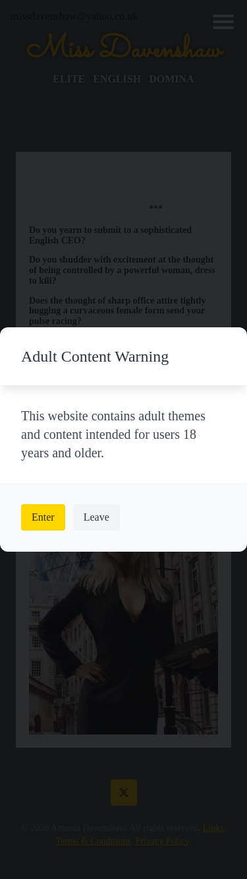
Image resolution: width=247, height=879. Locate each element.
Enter (43, 517)
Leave (96, 517)
